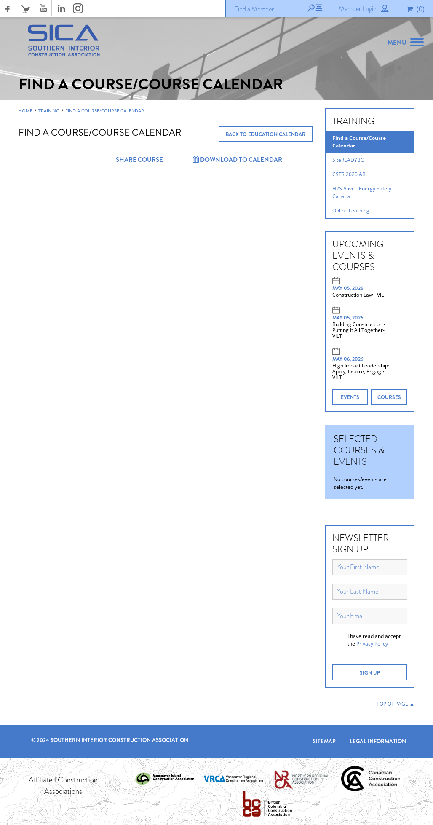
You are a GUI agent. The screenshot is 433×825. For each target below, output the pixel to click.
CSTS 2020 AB (349, 174)
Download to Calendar (237, 159)
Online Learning (350, 210)
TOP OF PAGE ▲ (395, 703)
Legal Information (378, 741)
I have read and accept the (374, 639)
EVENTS (350, 397)
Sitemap (324, 741)
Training (48, 110)
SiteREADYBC (348, 159)
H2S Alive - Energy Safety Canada (361, 192)
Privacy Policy (372, 643)
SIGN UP (370, 673)
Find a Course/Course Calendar (104, 110)
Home (25, 110)
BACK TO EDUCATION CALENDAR (265, 134)
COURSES (389, 397)
